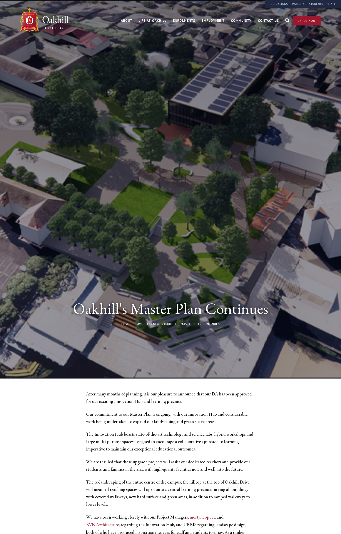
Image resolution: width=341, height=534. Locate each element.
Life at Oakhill (152, 20)
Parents (298, 4)
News (157, 324)
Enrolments (184, 20)
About (126, 20)
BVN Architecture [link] (102, 525)
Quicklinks (279, 4)
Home (125, 324)
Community (241, 20)
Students (316, 4)
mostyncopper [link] (202, 517)
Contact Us (268, 20)
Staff (332, 4)
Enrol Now (307, 20)
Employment (213, 20)
